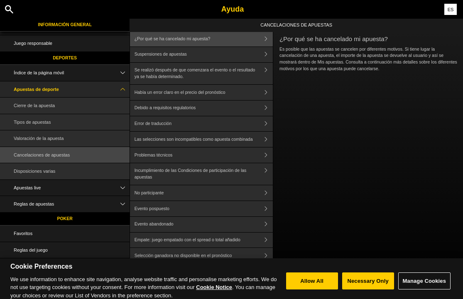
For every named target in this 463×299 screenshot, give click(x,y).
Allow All (311, 288)
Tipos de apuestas (32, 122)
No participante (204, 193)
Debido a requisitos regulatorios (204, 108)
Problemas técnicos (204, 155)
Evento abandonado (204, 224)
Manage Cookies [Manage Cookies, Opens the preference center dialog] (424, 288)
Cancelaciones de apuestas (42, 154)
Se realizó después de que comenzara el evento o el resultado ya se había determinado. (204, 74)
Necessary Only (367, 288)
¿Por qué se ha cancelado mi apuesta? (204, 39)
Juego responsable (33, 43)
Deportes (65, 57)
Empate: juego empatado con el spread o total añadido (204, 240)
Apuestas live (72, 188)
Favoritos (23, 233)
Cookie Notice (214, 295)
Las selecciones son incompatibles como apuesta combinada (204, 139)
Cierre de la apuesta (34, 105)
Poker (64, 218)
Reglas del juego (31, 250)
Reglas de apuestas (72, 204)
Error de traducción (204, 124)
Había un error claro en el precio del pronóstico (204, 92)
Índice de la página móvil (72, 73)
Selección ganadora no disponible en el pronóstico (204, 255)
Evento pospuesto (204, 208)
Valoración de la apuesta (39, 138)
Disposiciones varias (34, 171)
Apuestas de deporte (72, 89)
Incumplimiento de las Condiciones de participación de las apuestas (204, 174)
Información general (65, 24)
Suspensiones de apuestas (204, 54)
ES (451, 9)
